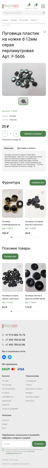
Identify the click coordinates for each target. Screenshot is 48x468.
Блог (4, 428)
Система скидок (32, 397)
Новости (5, 420)
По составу (6, 385)
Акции (4, 424)
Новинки (5, 405)
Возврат (29, 393)
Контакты (30, 401)
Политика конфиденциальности (15, 464)
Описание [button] (8, 148)
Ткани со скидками (10, 409)
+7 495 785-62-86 (15, 344)
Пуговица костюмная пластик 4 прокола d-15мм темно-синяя (34, 223)
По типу (5, 381)
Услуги (29, 385)
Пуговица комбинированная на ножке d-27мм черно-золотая (11, 223)
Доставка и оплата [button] (26, 148)
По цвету (5, 393)
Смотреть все (38, 183)
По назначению (8, 389)
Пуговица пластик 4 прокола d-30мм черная (35, 297)
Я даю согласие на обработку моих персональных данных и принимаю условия (24, 451)
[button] (43, 12)
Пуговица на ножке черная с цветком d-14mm (10, 297)
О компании (31, 381)
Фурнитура (6, 401)
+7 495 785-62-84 (15, 339)
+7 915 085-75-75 (15, 334)
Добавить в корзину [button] (33, 134)
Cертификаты (8, 397)
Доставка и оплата (34, 389)
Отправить (39, 444)
